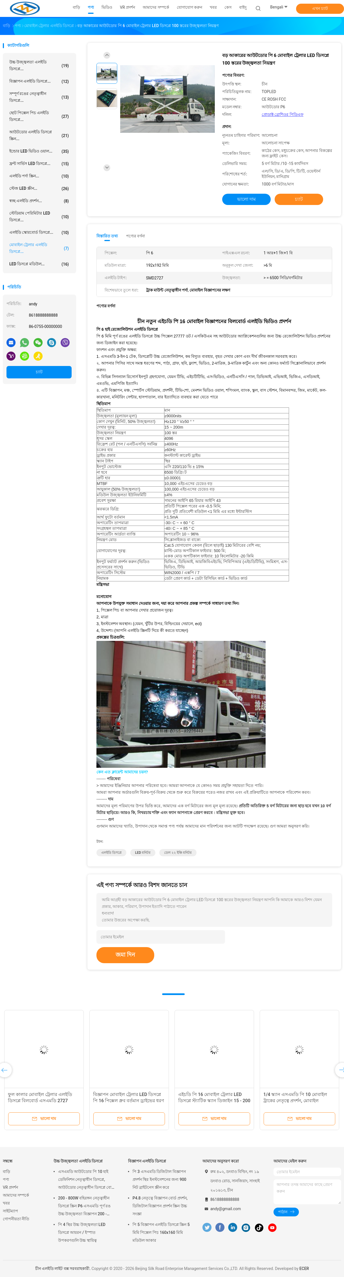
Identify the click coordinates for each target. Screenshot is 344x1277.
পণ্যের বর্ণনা (135, 236)
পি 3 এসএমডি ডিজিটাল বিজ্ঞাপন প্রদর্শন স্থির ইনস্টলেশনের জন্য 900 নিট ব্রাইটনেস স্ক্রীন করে (159, 1179)
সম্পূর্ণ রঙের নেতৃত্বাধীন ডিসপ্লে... (39, 97)
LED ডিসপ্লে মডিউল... (39, 264)
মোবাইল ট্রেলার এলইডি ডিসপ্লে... (39, 248)
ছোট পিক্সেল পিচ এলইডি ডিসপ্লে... (39, 116)
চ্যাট (39, 372)
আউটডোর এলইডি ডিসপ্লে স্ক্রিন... (39, 135)
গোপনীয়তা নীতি (16, 1219)
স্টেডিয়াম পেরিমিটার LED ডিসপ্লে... (39, 216)
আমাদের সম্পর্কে (16, 1195)
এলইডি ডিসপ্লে (111, 853)
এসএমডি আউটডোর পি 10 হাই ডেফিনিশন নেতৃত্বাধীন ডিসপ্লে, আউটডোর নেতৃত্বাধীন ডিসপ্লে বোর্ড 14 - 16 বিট (86, 1180)
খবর (6, 1203)
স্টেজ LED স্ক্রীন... (39, 188)
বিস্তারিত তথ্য (107, 236)
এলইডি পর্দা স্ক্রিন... (39, 176)
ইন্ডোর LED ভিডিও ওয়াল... (39, 151)
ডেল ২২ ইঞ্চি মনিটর (178, 853)
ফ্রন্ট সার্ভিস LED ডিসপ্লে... (39, 164)
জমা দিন (125, 954)
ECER (304, 1268)
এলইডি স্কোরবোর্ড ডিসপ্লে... (39, 232)
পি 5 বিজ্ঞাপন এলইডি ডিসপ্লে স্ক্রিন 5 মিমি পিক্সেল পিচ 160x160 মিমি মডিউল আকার (161, 1232)
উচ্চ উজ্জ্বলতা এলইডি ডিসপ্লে (78, 1161)
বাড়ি (6, 1171)
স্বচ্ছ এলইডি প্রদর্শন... (39, 201)
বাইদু (242, 7)
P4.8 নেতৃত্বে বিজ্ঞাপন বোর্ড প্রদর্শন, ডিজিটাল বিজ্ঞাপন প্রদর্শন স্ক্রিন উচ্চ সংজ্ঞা (160, 1206)
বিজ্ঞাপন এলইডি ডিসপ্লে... (39, 81)
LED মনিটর (143, 853)
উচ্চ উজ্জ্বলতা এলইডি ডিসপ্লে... (39, 65)
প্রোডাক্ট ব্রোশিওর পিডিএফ (282, 114)
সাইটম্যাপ (10, 1211)
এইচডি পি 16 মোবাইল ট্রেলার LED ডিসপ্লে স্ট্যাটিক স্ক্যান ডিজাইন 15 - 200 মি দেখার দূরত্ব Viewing (214, 1101)
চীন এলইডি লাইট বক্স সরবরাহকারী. (63, 1268)
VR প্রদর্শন (10, 1187)
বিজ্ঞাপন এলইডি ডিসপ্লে (147, 1161)
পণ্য (6, 1179)
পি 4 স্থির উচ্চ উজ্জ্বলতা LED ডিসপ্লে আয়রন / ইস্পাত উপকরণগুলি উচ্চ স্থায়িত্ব (81, 1232)
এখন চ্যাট (320, 8)
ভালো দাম (246, 199)
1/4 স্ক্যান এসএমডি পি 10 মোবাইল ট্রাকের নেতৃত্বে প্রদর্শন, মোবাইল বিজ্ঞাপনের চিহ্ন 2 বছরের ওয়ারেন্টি (295, 1101)
